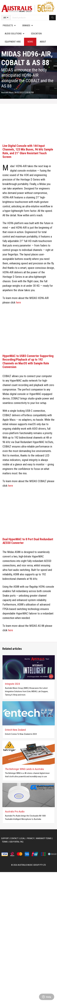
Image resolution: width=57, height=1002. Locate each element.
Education (36, 33)
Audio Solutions (13, 33)
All (4, 17)
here (18, 302)
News (30, 41)
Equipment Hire (13, 41)
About (43, 41)
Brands (26, 25)
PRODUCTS (8, 25)
